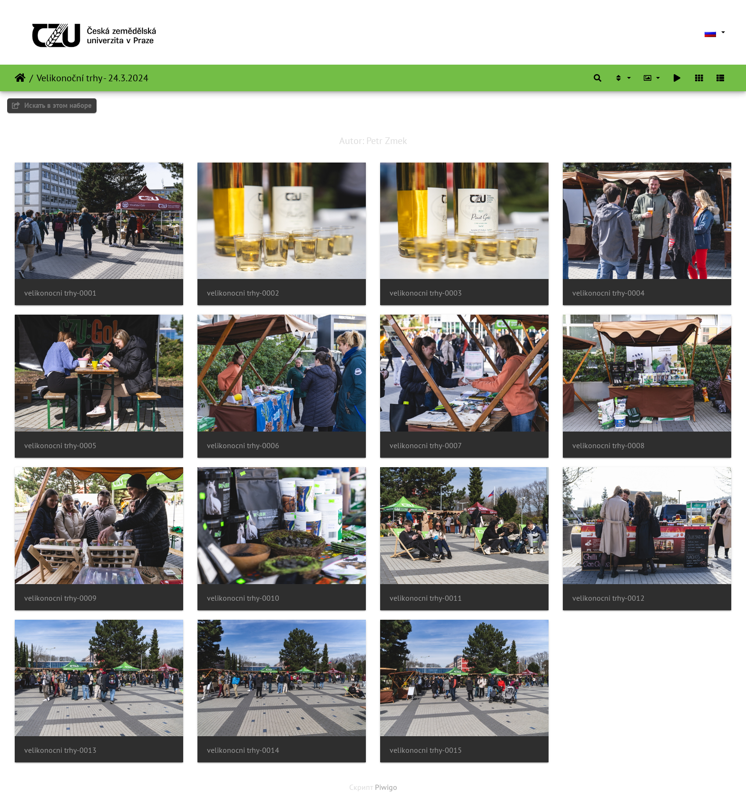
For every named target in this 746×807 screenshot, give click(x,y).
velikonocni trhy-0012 (608, 598)
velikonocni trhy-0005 (60, 445)
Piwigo (386, 787)
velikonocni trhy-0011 (426, 598)
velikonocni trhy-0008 (608, 445)
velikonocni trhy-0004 (608, 293)
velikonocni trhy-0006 (243, 445)
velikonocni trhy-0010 (243, 598)
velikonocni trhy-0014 (243, 750)
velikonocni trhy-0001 (60, 293)
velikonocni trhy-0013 (60, 750)
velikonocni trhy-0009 (60, 598)
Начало (20, 78)
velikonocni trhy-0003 (426, 293)
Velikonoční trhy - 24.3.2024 (92, 78)
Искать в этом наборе (52, 105)
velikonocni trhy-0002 (243, 293)
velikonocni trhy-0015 (426, 750)
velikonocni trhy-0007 (426, 445)
